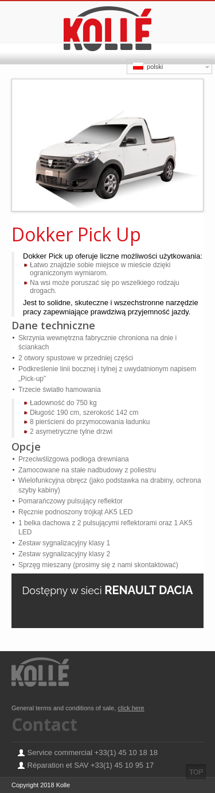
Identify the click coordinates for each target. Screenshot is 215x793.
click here (131, 708)
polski (148, 66)
